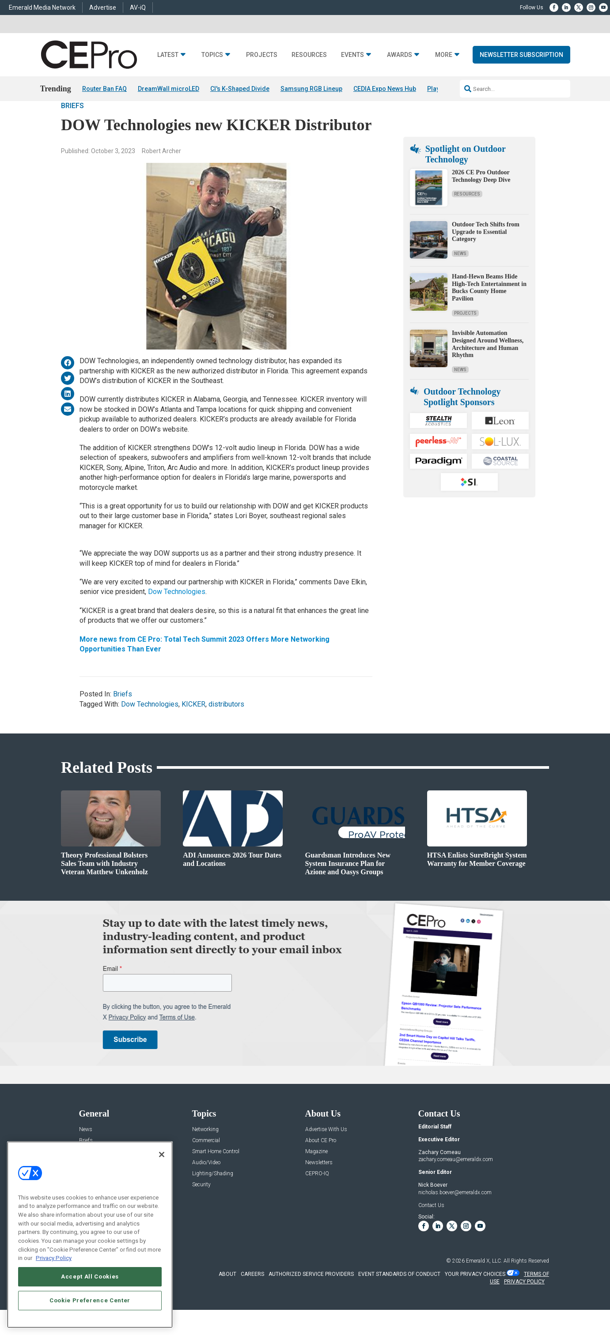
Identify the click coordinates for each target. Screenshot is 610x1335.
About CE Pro (320, 1165)
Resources (309, 55)
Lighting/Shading (212, 1198)
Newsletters (319, 1187)
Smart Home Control (215, 1176)
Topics (212, 55)
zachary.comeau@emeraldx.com (455, 1184)
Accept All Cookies (90, 1276)
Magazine (316, 1176)
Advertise (102, 7)
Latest (167, 55)
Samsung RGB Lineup (311, 88)
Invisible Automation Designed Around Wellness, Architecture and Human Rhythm (487, 368)
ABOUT (227, 1299)
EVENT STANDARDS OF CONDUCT (399, 1299)
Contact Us (431, 1230)
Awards (399, 55)
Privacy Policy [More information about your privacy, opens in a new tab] (54, 1258)
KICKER (193, 729)
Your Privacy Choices (475, 1299)
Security (201, 1209)
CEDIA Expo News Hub (384, 88)
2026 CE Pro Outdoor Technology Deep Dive (481, 201)
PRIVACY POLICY (524, 1307)
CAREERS (252, 1299)
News (460, 278)
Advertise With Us (326, 1154)
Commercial (206, 1165)
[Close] (161, 1154)
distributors (226, 729)
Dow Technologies (176, 617)
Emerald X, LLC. (484, 1286)
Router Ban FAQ (104, 88)
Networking (205, 1154)
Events (352, 55)
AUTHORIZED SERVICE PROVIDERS (311, 1299)
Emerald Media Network (42, 7)
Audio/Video (206, 1187)
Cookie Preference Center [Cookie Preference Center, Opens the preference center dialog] (89, 1300)
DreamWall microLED (168, 88)
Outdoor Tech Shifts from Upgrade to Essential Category (485, 256)
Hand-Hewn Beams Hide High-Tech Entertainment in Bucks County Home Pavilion (489, 312)
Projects (261, 55)
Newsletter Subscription (521, 54)
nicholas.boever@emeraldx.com (455, 1217)
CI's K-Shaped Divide (239, 88)
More (443, 55)
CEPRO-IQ (317, 1198)
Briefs (72, 131)
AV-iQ (138, 7)
